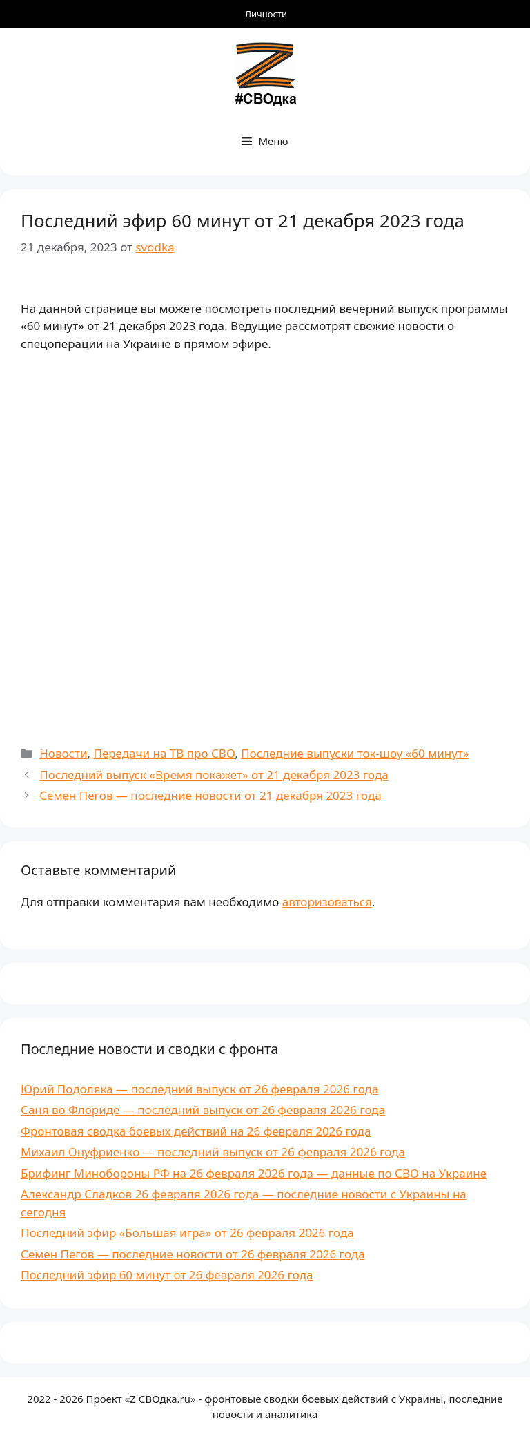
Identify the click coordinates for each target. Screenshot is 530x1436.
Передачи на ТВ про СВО (164, 753)
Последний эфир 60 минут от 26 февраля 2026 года (167, 1275)
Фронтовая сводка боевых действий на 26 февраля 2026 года (196, 1131)
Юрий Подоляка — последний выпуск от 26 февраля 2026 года (199, 1089)
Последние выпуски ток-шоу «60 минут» (355, 753)
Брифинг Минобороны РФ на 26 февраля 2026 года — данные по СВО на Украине (254, 1173)
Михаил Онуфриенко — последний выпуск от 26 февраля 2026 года (213, 1152)
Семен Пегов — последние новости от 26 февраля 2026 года (193, 1254)
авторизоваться (327, 902)
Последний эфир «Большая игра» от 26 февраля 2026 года (187, 1233)
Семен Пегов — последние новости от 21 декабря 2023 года (210, 795)
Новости (63, 753)
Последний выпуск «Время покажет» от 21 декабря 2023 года (214, 775)
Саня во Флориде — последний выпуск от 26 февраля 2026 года (203, 1110)
